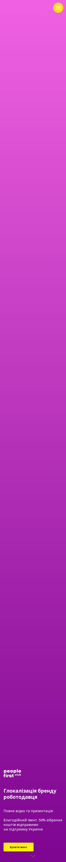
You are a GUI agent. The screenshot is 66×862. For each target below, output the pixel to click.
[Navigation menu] (58, 8)
